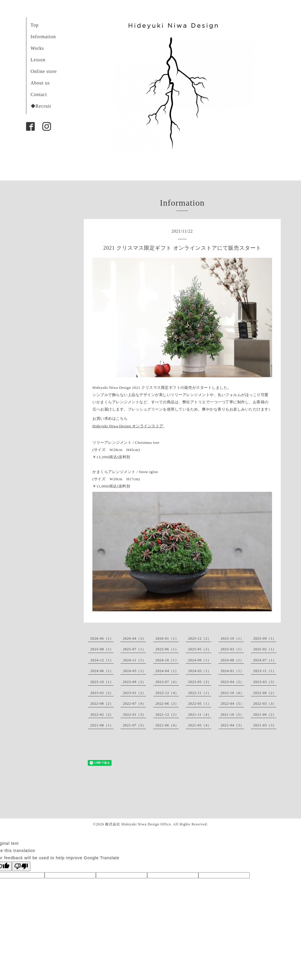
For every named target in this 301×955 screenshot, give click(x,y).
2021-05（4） (199, 725)
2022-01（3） (134, 715)
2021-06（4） (167, 725)
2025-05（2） (199, 649)
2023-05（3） (199, 682)
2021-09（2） (264, 715)
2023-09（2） (134, 682)
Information (43, 36)
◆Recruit (41, 106)
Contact (39, 94)
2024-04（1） (167, 671)
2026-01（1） (167, 638)
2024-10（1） (167, 660)
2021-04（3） (232, 725)
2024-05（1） (134, 671)
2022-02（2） (102, 715)
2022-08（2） (102, 704)
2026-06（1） (102, 638)
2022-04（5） (232, 704)
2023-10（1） (102, 682)
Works (37, 48)
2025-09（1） (264, 638)
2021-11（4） (199, 715)
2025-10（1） (232, 638)
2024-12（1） (102, 660)
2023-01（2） (134, 693)
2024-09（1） (199, 660)
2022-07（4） (134, 704)
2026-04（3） (134, 638)
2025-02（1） (264, 649)
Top (35, 25)
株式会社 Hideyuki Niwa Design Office (138, 824)
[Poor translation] (21, 866)
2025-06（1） (167, 649)
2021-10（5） (232, 715)
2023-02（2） (102, 693)
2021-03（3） (264, 725)
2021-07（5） (134, 725)
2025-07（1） (134, 649)
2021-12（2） (167, 715)
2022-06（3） (167, 704)
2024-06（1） (102, 671)
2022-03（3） (264, 704)
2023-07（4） (167, 682)
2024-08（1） (232, 660)
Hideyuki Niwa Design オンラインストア (128, 426)
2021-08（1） (102, 725)
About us (40, 82)
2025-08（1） (102, 649)
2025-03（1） (232, 649)
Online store (44, 71)
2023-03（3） (264, 682)
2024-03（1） (199, 671)
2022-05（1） (199, 704)
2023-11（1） (264, 671)
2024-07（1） (264, 660)
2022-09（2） (264, 693)
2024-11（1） (134, 660)
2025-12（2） (199, 638)
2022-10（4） (232, 693)
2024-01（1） (232, 671)
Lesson (38, 59)
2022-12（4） (167, 693)
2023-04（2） (232, 682)
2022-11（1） (199, 693)
